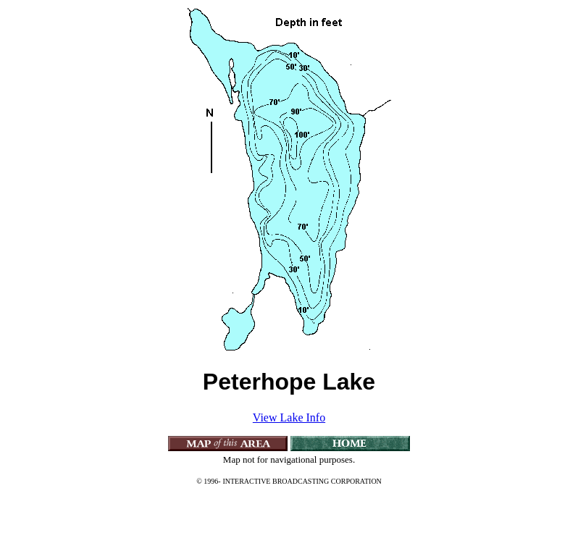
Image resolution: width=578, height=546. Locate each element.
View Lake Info (289, 417)
